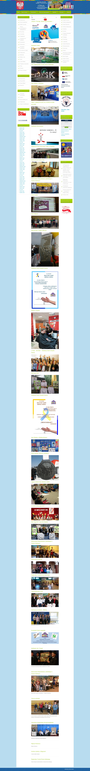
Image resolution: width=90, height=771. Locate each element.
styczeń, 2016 (22, 176)
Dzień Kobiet (34, 195)
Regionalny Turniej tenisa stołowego (40, 575)
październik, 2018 (22, 136)
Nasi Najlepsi (34, 213)
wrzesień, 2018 (22, 137)
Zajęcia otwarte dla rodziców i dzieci (40, 482)
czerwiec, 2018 (22, 140)
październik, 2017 (22, 152)
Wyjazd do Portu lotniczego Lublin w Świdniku (43, 146)
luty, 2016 (21, 175)
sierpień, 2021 (22, 127)
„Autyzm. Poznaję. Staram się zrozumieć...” (42, 21)
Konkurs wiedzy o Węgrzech (38, 751)
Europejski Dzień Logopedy (38, 630)
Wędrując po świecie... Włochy (39, 610)
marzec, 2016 (22, 173)
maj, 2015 (21, 185)
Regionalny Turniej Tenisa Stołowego (40, 759)
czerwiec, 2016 (22, 169)
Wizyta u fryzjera (35, 310)
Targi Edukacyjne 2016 (37, 591)
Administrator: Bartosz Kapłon (69, 769)
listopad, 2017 (22, 150)
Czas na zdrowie (35, 698)
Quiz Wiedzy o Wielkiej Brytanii (39, 437)
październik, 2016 (22, 166)
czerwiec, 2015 (22, 183)
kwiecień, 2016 (22, 172)
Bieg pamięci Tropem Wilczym (39, 230)
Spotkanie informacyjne (37, 126)
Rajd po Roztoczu (35, 743)
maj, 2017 (21, 156)
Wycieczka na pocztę (36, 559)
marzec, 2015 (22, 188)
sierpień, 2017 (22, 153)
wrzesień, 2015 (22, 182)
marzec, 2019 (22, 129)
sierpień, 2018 (22, 139)
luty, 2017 (21, 160)
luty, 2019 (21, 130)
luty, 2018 (21, 146)
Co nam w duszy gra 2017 (38, 506)
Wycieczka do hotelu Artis (37, 159)
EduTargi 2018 (35, 373)
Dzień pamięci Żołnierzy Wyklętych (40, 453)
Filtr (45, 19)
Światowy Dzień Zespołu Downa (39, 268)
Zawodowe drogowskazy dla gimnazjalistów (42, 722)
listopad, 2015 (22, 179)
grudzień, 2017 (22, 149)
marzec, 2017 (22, 159)
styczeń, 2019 (22, 132)
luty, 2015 (21, 189)
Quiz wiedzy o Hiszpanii (37, 83)
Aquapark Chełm (35, 45)
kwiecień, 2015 (22, 186)
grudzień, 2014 (22, 192)
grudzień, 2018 (22, 133)
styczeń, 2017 (22, 162)
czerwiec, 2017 (22, 155)
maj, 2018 (21, 142)
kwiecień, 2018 (22, 143)
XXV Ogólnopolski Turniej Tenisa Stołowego (42, 64)
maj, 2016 (21, 170)
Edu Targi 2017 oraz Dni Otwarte (39, 522)
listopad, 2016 (22, 165)
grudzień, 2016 (22, 163)
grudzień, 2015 (22, 178)
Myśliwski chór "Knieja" (37, 648)
